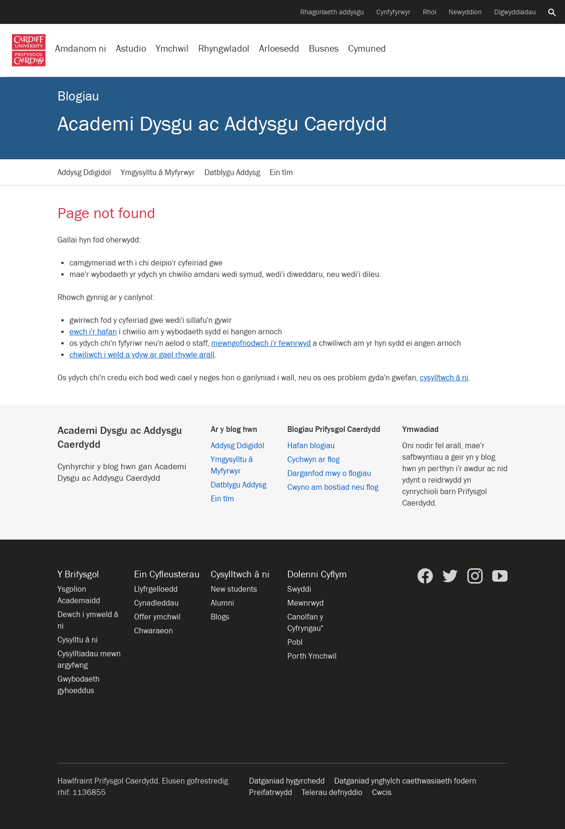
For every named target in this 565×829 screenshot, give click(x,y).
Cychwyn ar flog (313, 459)
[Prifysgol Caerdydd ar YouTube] (500, 576)
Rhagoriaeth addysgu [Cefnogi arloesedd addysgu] (332, 12)
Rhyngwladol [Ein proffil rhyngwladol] (223, 48)
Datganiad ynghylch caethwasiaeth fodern (405, 781)
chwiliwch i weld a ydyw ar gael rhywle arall (142, 355)
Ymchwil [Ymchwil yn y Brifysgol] (172, 48)
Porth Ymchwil (312, 656)
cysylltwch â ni (444, 378)
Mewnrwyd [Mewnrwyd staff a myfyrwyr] (305, 603)
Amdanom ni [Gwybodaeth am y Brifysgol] (80, 48)
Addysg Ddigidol (84, 172)
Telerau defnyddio (332, 792)
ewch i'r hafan (93, 332)
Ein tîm (281, 172)
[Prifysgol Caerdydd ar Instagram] (475, 576)
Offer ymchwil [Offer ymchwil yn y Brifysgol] (157, 617)
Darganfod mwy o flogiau (329, 473)
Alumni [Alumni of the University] (222, 603)
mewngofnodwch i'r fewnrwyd (261, 343)
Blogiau (78, 96)
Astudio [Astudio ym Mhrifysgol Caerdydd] (131, 48)
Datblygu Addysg (232, 172)
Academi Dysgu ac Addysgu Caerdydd (222, 124)
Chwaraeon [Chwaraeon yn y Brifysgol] (153, 631)
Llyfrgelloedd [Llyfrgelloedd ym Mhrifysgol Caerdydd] (156, 589)
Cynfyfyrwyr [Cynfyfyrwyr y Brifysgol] (393, 12)
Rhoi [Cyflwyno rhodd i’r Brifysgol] (429, 12)
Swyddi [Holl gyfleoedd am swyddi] (299, 589)
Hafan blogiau (311, 446)
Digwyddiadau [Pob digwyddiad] (515, 12)
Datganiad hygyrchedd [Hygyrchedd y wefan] (287, 781)
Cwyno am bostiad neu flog (332, 487)
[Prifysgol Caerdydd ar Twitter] (450, 576)
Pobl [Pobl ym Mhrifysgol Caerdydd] (295, 642)
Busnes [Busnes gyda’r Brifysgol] (324, 48)
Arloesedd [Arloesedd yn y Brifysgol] (279, 48)
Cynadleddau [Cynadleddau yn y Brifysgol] (156, 603)
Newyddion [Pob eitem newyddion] (465, 12)
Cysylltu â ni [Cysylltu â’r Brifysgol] (77, 640)
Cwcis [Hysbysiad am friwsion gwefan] (382, 792)
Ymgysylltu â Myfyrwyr (158, 172)
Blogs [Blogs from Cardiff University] (220, 617)
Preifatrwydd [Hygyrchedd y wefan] (270, 792)
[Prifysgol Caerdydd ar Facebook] (425, 576)
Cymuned (367, 48)
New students (234, 589)
